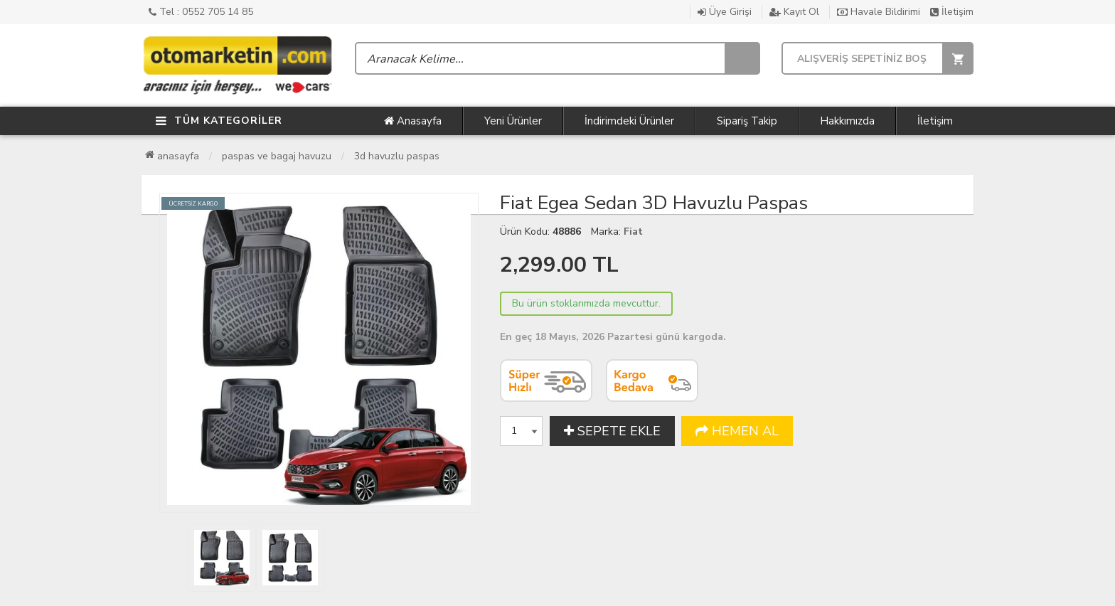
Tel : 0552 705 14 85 (201, 11)
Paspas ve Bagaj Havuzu (276, 156)
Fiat (633, 231)
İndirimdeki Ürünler (629, 121)
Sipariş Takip (747, 121)
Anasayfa (413, 121)
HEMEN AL (737, 431)
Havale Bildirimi (878, 11)
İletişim (951, 11)
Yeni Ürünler (513, 121)
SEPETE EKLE (612, 431)
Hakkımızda (847, 121)
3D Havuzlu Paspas (396, 156)
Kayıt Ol (794, 11)
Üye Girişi (725, 11)
